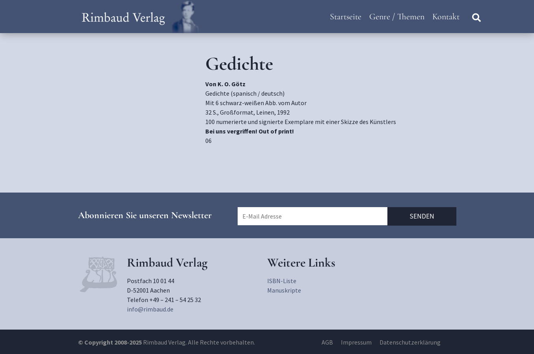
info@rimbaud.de (150, 309)
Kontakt (446, 16)
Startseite (345, 16)
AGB (327, 342)
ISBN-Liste (281, 281)
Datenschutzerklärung (410, 342)
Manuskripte (284, 290)
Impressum (356, 342)
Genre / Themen (396, 16)
